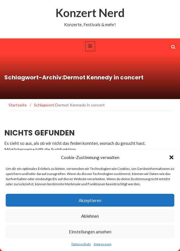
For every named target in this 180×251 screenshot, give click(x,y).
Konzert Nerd (90, 13)
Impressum (102, 244)
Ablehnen (90, 216)
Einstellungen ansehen (90, 231)
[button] (171, 157)
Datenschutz (81, 244)
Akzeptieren (90, 200)
